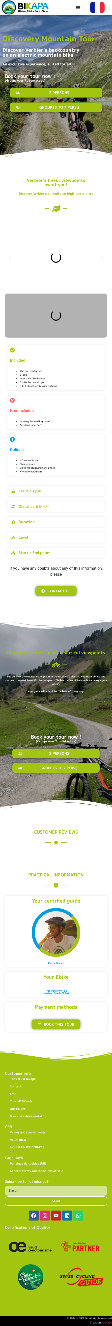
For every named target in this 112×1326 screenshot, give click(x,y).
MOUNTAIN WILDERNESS (27, 1147)
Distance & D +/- (34, 506)
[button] (9, 257)
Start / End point (34, 552)
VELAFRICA (18, 1140)
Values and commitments (28, 1132)
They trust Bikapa (23, 1079)
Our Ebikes (18, 1109)
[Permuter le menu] (78, 7)
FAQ (13, 1094)
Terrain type (30, 491)
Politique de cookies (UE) (28, 1163)
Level (23, 537)
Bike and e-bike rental (26, 1116)
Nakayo (107, 1322)
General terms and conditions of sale (36, 1171)
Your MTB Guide (21, 1101)
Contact (16, 1086)
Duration (27, 521)
